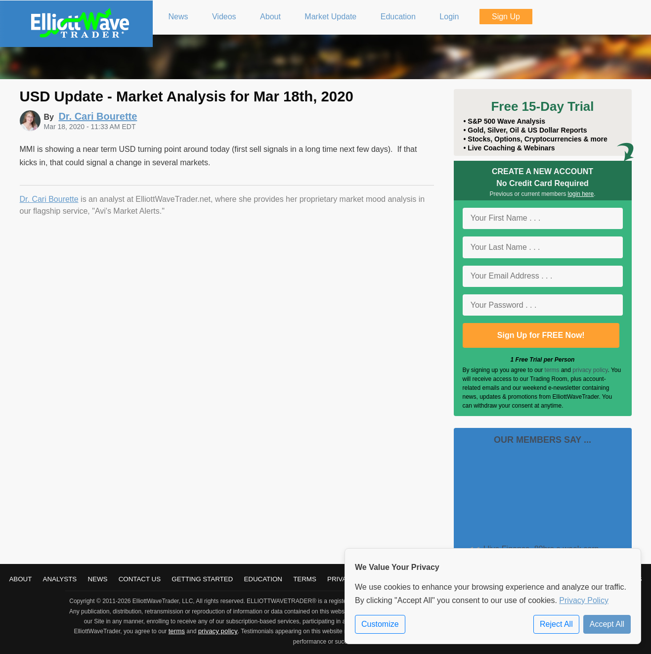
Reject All (556, 624)
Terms (304, 579)
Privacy (341, 579)
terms (552, 370)
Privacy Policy (583, 600)
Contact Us (140, 579)
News (97, 579)
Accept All (607, 624)
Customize (380, 624)
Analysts (60, 579)
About (20, 579)
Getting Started (202, 579)
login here (581, 193)
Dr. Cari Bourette (49, 199)
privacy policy (590, 370)
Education (263, 579)
